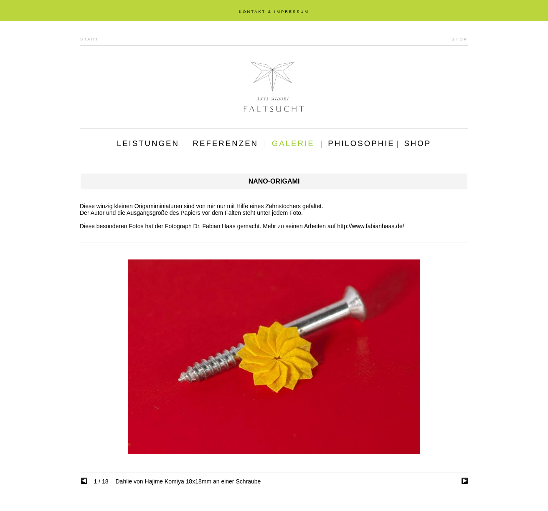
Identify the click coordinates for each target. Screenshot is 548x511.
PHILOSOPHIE (361, 143)
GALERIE (293, 143)
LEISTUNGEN (148, 143)
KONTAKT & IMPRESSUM (274, 12)
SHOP (460, 39)
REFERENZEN (225, 143)
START (89, 39)
